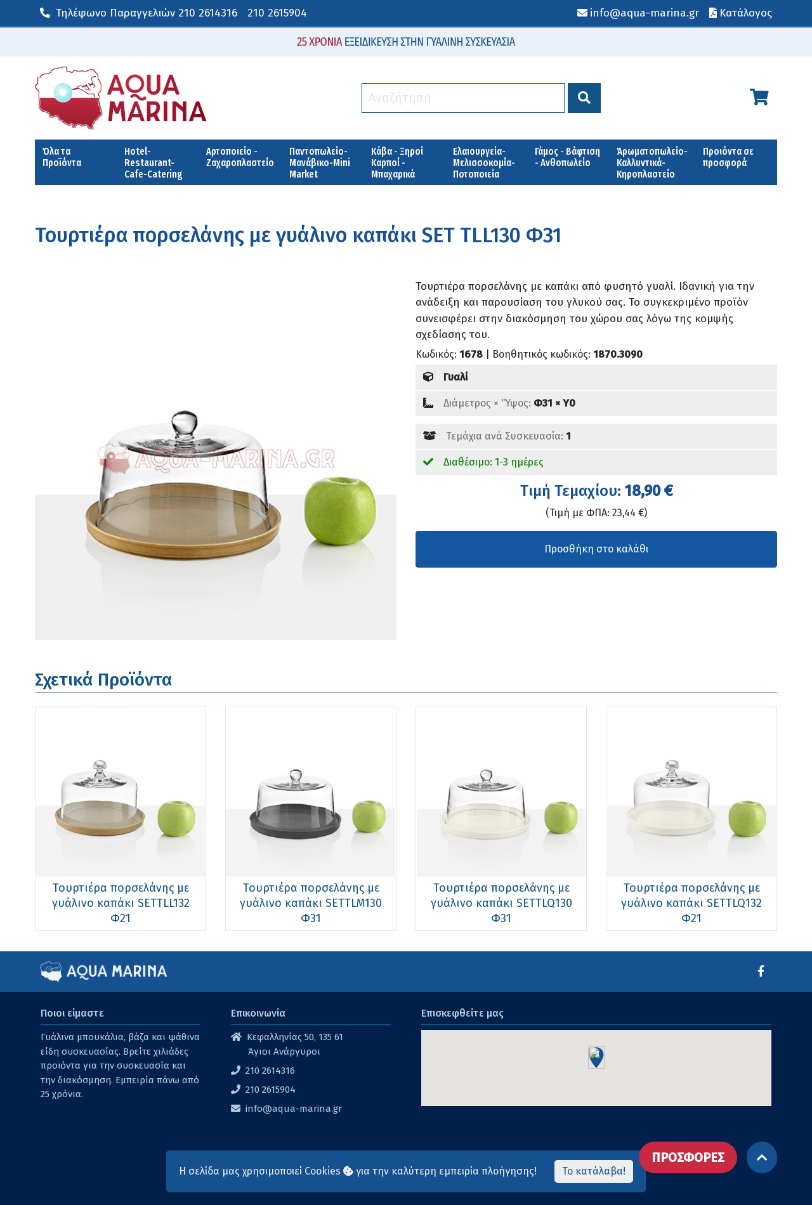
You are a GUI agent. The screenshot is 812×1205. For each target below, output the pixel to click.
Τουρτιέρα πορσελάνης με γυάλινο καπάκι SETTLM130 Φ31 (311, 903)
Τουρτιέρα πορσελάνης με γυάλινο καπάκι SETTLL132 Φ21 (121, 903)
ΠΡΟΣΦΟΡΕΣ (688, 1157)
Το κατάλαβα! (593, 1171)
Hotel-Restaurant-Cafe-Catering (153, 162)
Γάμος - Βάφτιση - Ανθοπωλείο (567, 157)
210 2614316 (138, 13)
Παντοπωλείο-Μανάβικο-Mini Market (319, 162)
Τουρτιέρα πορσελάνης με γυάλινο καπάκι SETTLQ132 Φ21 (691, 903)
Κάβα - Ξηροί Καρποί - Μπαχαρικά (397, 162)
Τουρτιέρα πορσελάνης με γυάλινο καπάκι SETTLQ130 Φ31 (501, 903)
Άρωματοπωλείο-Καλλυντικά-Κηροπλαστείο (652, 162)
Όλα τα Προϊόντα (62, 157)
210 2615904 (277, 13)
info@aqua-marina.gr (294, 1108)
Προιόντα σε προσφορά (728, 157)
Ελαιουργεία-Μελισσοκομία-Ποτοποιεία (484, 162)
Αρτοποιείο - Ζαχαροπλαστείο (240, 157)
